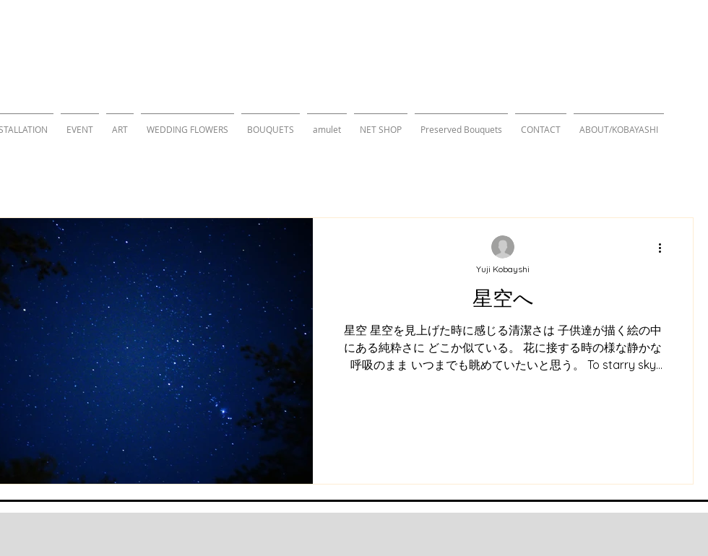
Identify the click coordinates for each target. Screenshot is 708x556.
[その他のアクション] (664, 247)
